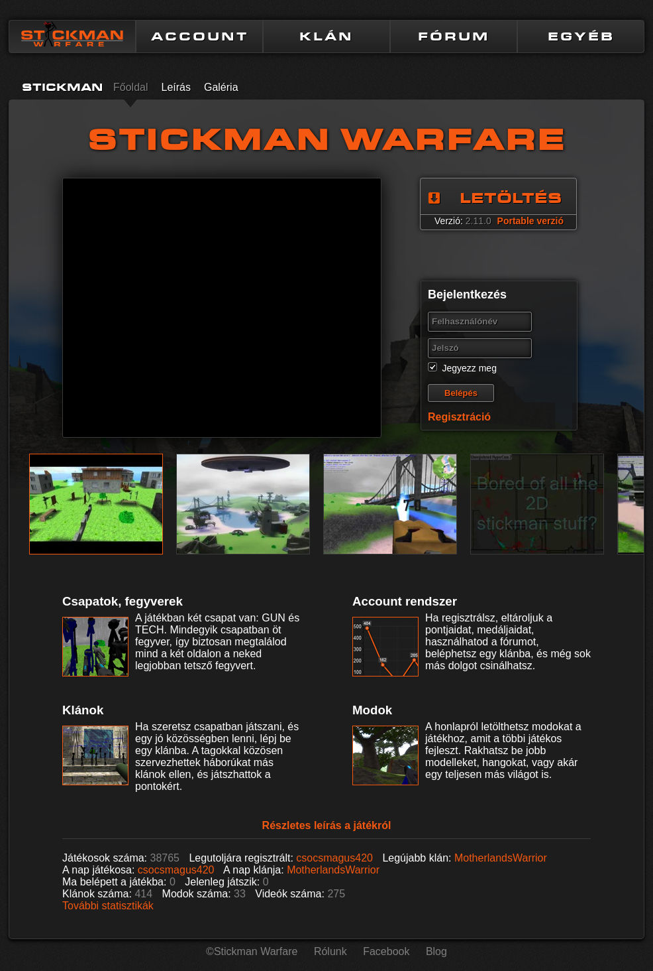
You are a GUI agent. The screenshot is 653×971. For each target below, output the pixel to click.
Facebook (386, 951)
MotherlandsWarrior (500, 858)
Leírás (175, 87)
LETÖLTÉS (511, 198)
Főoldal (130, 87)
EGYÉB (581, 36)
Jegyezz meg (469, 368)
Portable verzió (530, 221)
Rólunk (330, 951)
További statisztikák (108, 905)
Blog (436, 951)
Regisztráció (459, 416)
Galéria (221, 87)
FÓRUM (453, 36)
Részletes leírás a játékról (326, 825)
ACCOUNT (199, 36)
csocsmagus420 (334, 858)
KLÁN (326, 36)
